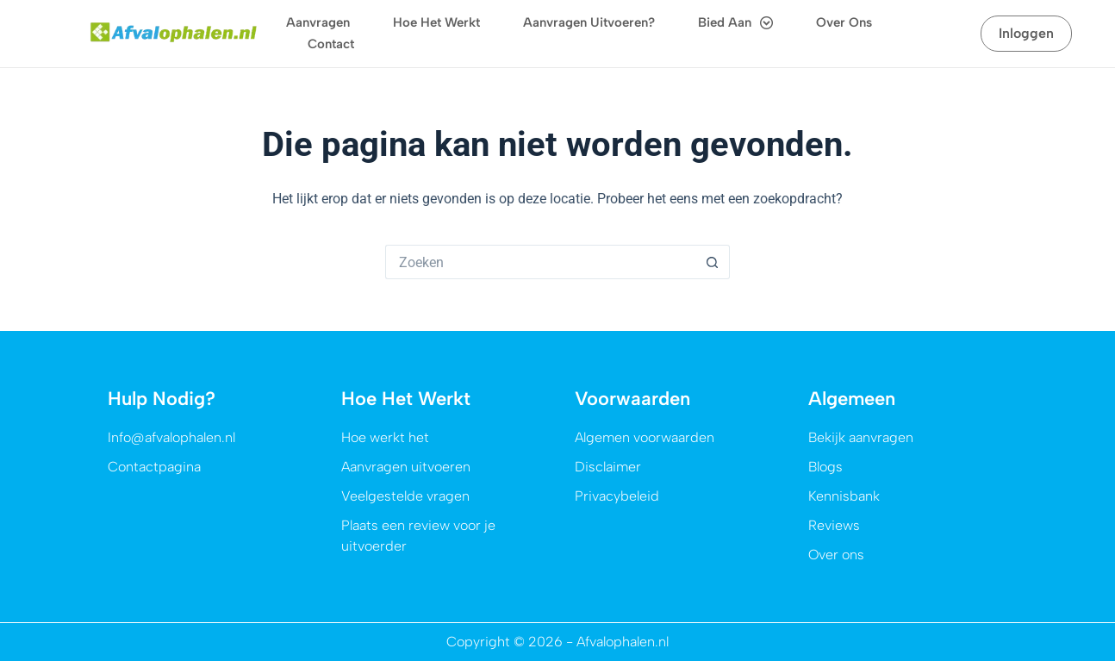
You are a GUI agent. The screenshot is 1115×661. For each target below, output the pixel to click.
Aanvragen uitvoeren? (589, 22)
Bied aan (735, 23)
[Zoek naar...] (540, 262)
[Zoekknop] (712, 262)
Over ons (844, 22)
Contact (331, 44)
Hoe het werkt (436, 22)
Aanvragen (318, 22)
